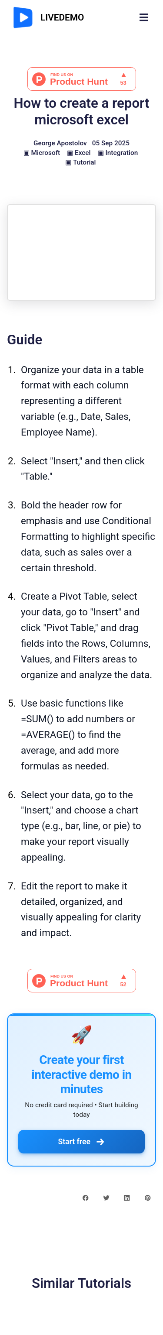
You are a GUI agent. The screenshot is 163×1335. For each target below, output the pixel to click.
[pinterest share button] (147, 1197)
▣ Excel (78, 153)
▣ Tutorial (80, 162)
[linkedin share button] (126, 1197)
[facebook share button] (85, 1197)
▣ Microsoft (41, 153)
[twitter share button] (106, 1197)
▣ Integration (118, 153)
